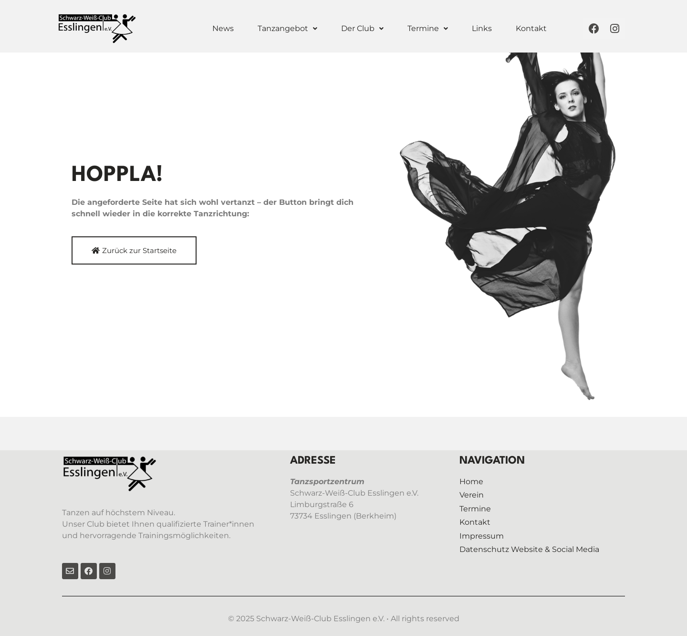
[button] (287, 29)
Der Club (362, 28)
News (223, 28)
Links (482, 28)
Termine (427, 28)
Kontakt (531, 28)
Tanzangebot (287, 28)
